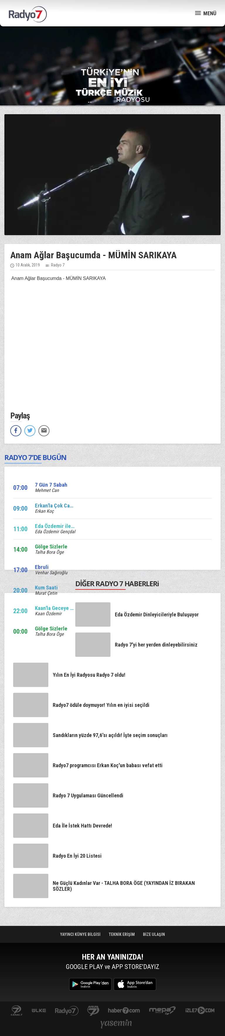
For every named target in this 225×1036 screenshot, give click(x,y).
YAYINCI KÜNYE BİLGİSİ (80, 934)
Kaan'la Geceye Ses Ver (61, 608)
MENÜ (205, 13)
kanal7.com (16, 1011)
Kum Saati (46, 587)
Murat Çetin (46, 593)
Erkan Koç (44, 511)
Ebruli (42, 567)
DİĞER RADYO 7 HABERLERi (117, 583)
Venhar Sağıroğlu (51, 572)
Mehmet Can (47, 490)
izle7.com (200, 1011)
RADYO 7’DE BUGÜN (35, 457)
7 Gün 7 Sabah (51, 484)
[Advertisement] (112, 46)
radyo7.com (67, 1011)
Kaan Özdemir (48, 613)
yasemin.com (116, 1024)
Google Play (90, 984)
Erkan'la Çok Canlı (55, 505)
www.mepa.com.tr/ (162, 1011)
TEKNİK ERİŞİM (122, 934)
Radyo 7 (57, 265)
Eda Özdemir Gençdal (55, 531)
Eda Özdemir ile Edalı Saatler (68, 526)
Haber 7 (124, 1011)
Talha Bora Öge (49, 552)
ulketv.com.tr (39, 1011)
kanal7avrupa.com (93, 1011)
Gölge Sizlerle (51, 546)
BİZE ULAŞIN (154, 934)
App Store (135, 984)
